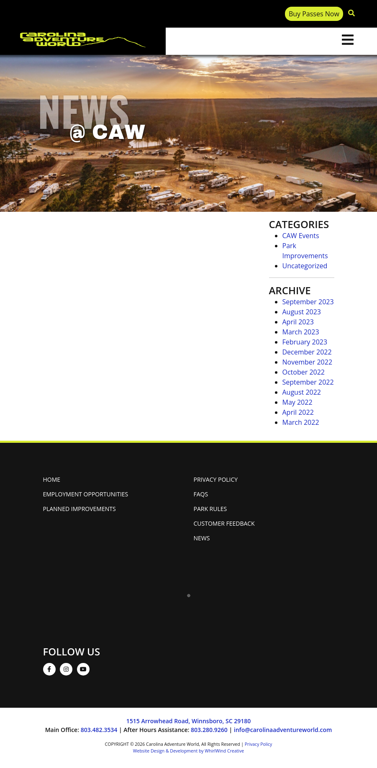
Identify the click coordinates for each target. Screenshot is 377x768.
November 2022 (307, 362)
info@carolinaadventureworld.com (283, 730)
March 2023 (300, 331)
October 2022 (303, 372)
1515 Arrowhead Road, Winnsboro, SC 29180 (188, 721)
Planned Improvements (79, 509)
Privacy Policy (216, 479)
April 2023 (298, 321)
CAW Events (300, 235)
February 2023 (305, 342)
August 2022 (301, 392)
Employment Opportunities (85, 494)
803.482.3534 (99, 730)
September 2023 (308, 301)
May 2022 (297, 402)
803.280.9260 (209, 730)
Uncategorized (305, 265)
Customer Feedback (224, 523)
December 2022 (307, 352)
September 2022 (308, 382)
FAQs (201, 494)
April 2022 (298, 412)
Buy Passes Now (314, 13)
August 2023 (301, 311)
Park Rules (210, 509)
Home (52, 479)
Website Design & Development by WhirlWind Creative (188, 751)
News (202, 538)
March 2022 (300, 422)
